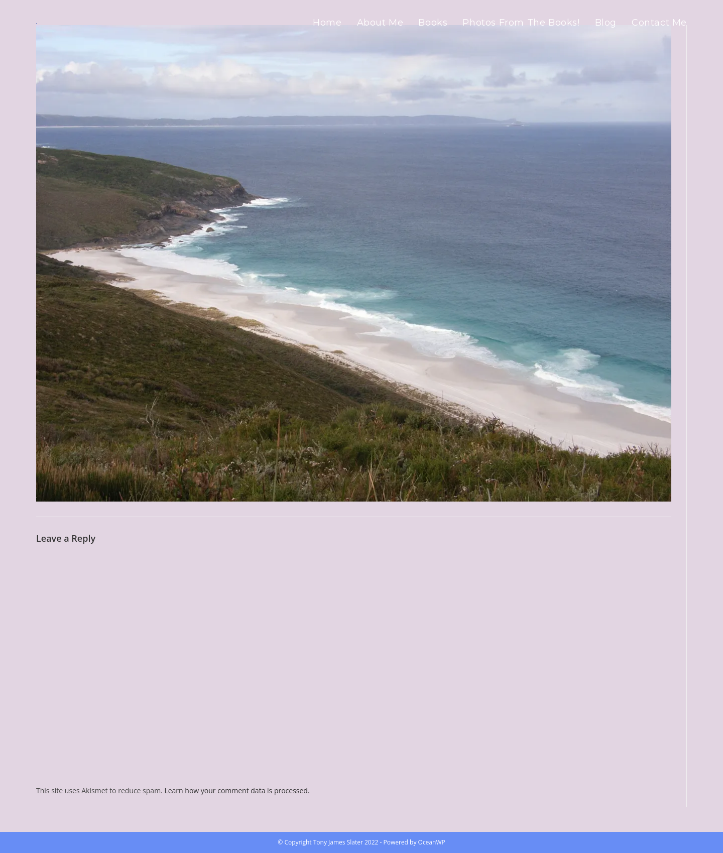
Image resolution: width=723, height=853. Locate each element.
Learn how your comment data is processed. (236, 790)
